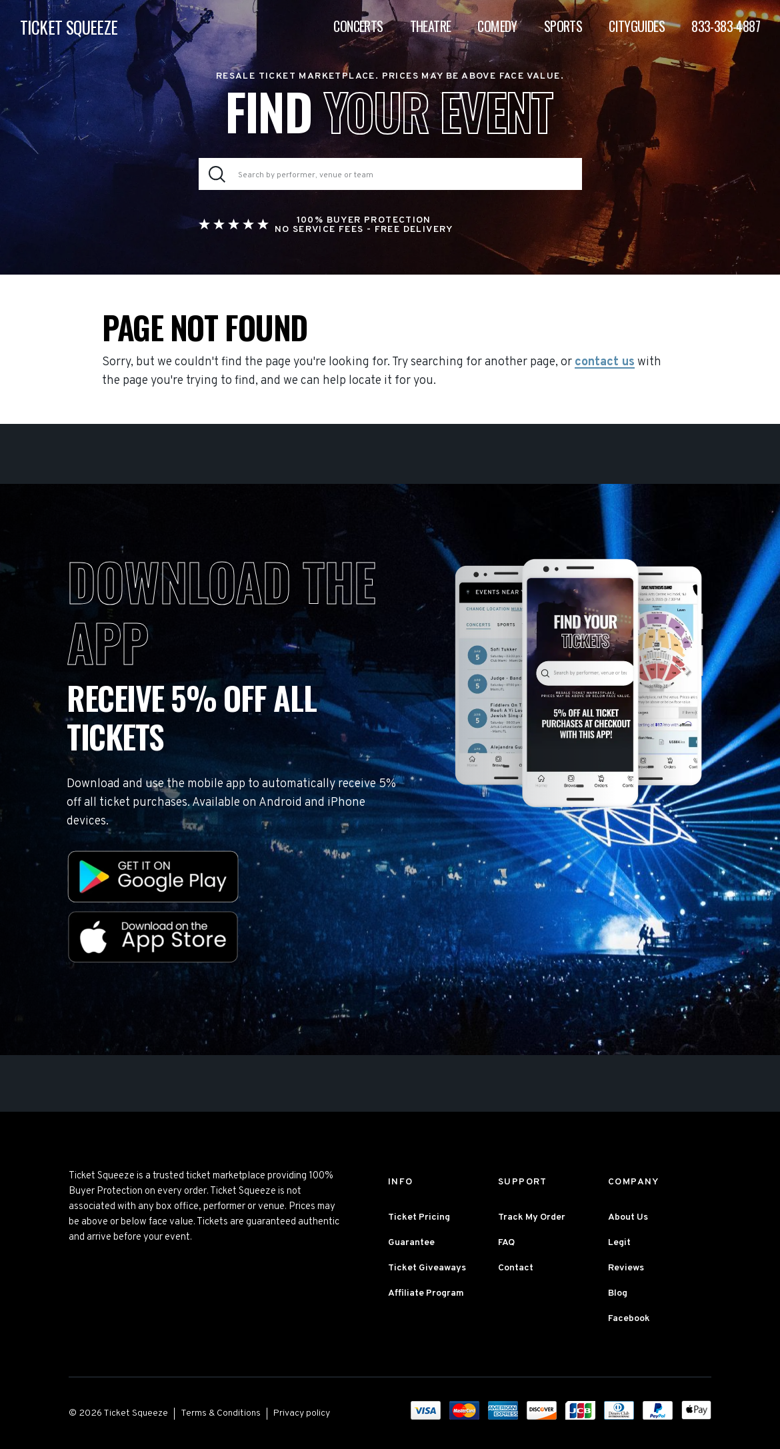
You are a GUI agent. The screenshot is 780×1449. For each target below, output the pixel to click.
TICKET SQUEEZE (69, 27)
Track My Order (531, 1217)
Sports (563, 26)
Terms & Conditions (221, 1413)
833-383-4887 (725, 26)
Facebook (629, 1318)
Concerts (358, 26)
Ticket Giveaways (427, 1268)
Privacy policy (301, 1413)
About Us (628, 1217)
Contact (515, 1268)
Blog (617, 1293)
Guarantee (411, 1242)
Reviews (626, 1268)
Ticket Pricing (419, 1217)
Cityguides (637, 26)
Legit (619, 1242)
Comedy (497, 26)
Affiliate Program (426, 1293)
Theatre (430, 26)
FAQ (506, 1242)
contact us (605, 363)
